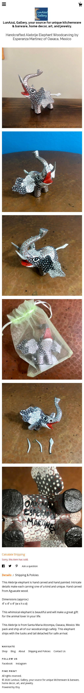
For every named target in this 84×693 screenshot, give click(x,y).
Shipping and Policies (39, 651)
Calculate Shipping (13, 554)
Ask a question (30, 566)
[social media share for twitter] (10, 566)
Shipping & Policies (27, 575)
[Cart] (80, 5)
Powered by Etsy (11, 687)
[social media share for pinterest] (17, 566)
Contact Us (60, 651)
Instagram (21, 663)
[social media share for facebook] (3, 566)
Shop (5, 651)
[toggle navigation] (4, 4)
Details (7, 575)
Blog (13, 651)
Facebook (7, 663)
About (22, 651)
